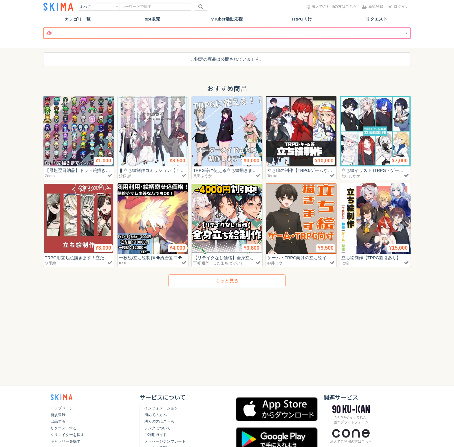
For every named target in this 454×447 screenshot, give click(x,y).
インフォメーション (161, 408)
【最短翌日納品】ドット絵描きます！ (82, 170)
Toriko (272, 176)
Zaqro (50, 176)
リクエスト (376, 19)
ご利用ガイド (155, 435)
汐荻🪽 (125, 176)
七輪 (345, 263)
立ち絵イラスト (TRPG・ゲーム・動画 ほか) (386, 170)
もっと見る (227, 280)
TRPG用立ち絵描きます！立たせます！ (83, 257)
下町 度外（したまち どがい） (218, 263)
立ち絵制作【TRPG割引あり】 (371, 257)
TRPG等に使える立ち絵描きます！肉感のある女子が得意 (249, 170)
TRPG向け (301, 19)
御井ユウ (274, 263)
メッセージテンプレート (165, 441)
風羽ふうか (202, 176)
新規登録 (57, 415)
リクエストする (63, 428)
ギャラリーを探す (65, 441)
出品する (57, 421)
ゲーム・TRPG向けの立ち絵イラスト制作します (314, 257)
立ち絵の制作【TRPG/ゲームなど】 (302, 170)
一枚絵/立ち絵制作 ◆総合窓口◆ (150, 257)
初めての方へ (155, 415)
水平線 (50, 263)
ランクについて (157, 428)
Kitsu (123, 263)
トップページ (61, 408)
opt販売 (152, 19)
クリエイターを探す (67, 435)
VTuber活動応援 (227, 19)
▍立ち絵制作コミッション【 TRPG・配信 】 (163, 170)
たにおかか (350, 176)
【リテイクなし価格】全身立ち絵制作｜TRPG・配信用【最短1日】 (259, 257)
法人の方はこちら (159, 421)
